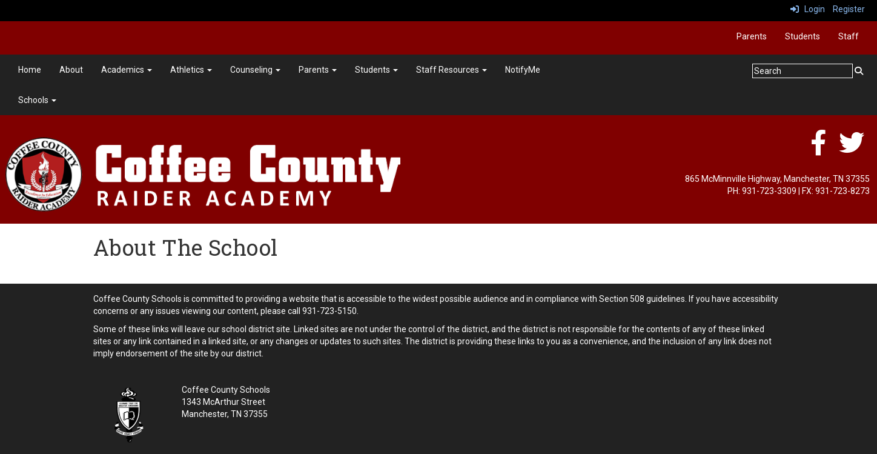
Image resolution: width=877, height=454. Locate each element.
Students (802, 36)
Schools (37, 100)
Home (29, 70)
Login (807, 9)
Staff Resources (451, 70)
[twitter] (851, 149)
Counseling (255, 70)
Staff (848, 36)
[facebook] (818, 149)
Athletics (191, 70)
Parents (751, 36)
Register (849, 9)
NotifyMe (522, 70)
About (71, 70)
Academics (126, 70)
